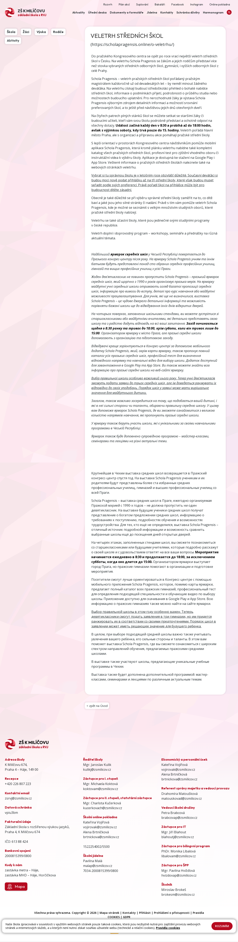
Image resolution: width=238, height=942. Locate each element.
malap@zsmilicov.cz (97, 867)
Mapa (16, 887)
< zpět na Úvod (98, 706)
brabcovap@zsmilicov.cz (179, 819)
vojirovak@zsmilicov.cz (100, 828)
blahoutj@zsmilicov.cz (177, 838)
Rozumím (222, 926)
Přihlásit (145, 914)
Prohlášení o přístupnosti (172, 914)
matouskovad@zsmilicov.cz (181, 799)
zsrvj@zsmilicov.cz (18, 799)
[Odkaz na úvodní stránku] (25, 12)
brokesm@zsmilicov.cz (178, 895)
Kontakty (129, 914)
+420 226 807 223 (18, 785)
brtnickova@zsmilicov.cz (101, 838)
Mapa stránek (109, 914)
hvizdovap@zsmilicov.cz (179, 876)
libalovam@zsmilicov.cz (178, 857)
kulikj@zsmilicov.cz (97, 770)
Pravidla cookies (168, 928)
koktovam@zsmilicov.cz (100, 790)
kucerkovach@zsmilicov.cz (102, 809)
